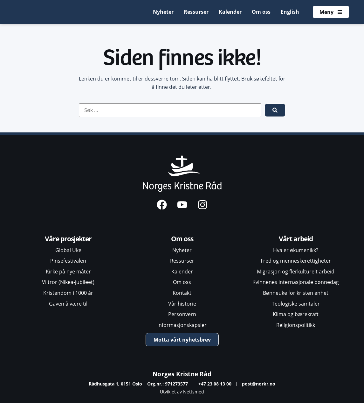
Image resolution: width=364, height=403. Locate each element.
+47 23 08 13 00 (214, 384)
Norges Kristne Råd (182, 374)
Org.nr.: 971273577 (167, 384)
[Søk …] (170, 110)
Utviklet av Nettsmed (182, 392)
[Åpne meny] (330, 12)
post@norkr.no (258, 384)
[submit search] (274, 110)
